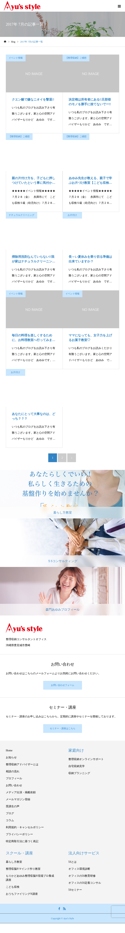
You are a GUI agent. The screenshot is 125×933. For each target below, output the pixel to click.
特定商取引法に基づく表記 (22, 841)
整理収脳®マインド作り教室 (23, 868)
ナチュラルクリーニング (21, 215)
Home (9, 750)
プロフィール (14, 778)
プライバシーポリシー (19, 834)
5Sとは (72, 861)
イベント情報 (16, 57)
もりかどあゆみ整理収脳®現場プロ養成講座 (30, 877)
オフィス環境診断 (79, 868)
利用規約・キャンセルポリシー (25, 827)
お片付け (72, 215)
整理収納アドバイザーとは (22, 764)
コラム (10, 820)
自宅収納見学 (76, 766)
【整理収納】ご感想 (76, 57)
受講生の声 (12, 806)
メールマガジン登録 (18, 799)
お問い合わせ (14, 785)
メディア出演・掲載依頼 (21, 792)
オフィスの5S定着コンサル (84, 882)
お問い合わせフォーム (62, 685)
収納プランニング (79, 773)
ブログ (10, 813)
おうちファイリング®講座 (22, 893)
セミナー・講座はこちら (62, 728)
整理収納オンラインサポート (86, 759)
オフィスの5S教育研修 (82, 875)
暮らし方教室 (14, 861)
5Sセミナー (75, 889)
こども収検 (12, 886)
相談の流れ (12, 771)
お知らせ (11, 757)
